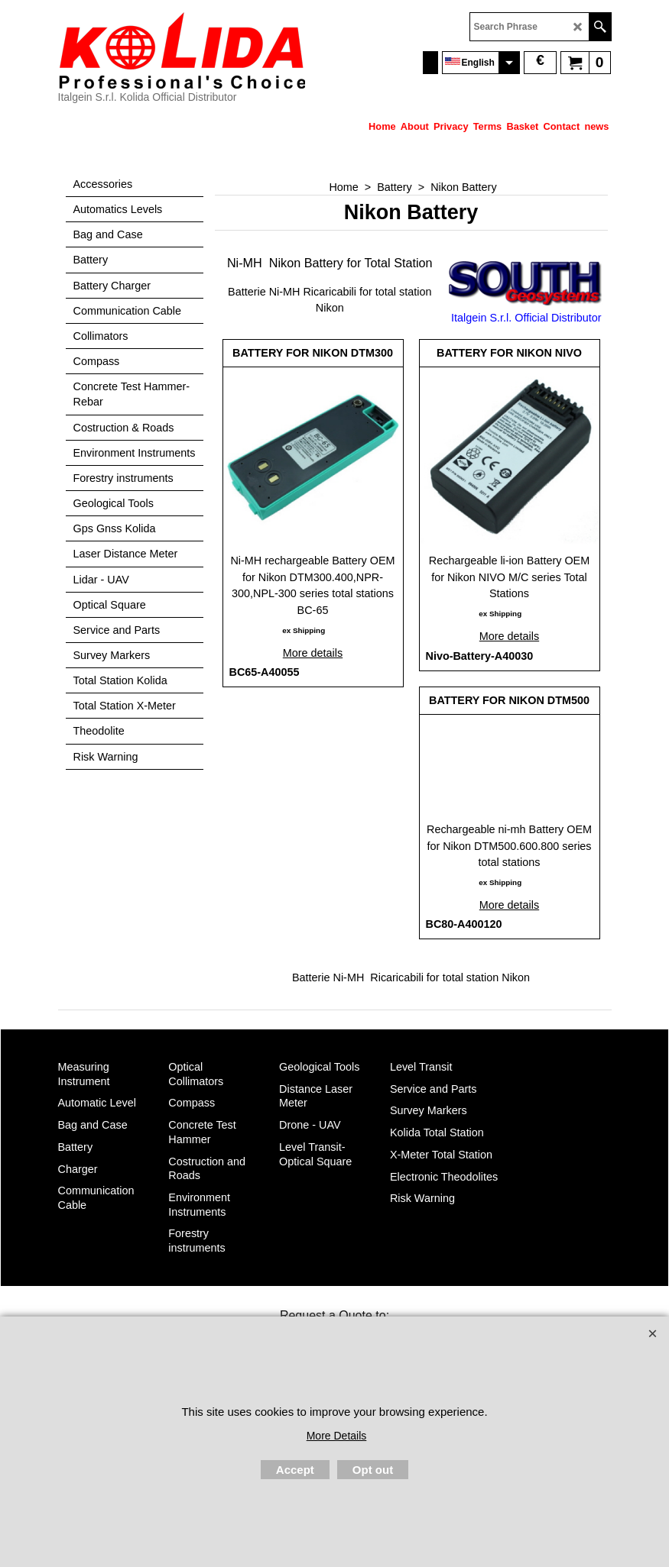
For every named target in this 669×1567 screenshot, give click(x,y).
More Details (337, 1436)
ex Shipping (303, 630)
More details (313, 653)
